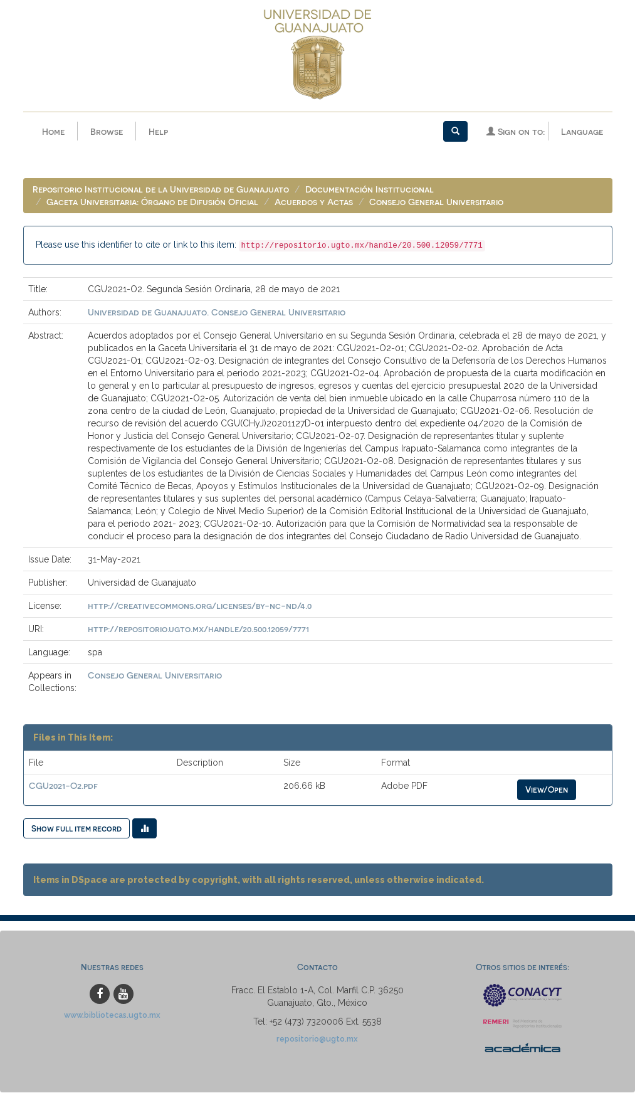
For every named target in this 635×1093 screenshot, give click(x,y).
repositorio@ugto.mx (317, 1039)
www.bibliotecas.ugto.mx (112, 1015)
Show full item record (76, 828)
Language (582, 131)
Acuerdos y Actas (314, 202)
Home (53, 131)
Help (158, 131)
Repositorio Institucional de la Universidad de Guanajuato (161, 189)
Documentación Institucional (369, 189)
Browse (106, 131)
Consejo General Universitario (436, 202)
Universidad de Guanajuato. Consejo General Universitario (216, 312)
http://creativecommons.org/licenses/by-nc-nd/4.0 (200, 606)
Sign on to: (515, 131)
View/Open (546, 790)
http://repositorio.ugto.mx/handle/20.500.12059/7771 (198, 629)
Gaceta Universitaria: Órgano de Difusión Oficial (152, 202)
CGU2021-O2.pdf (63, 786)
